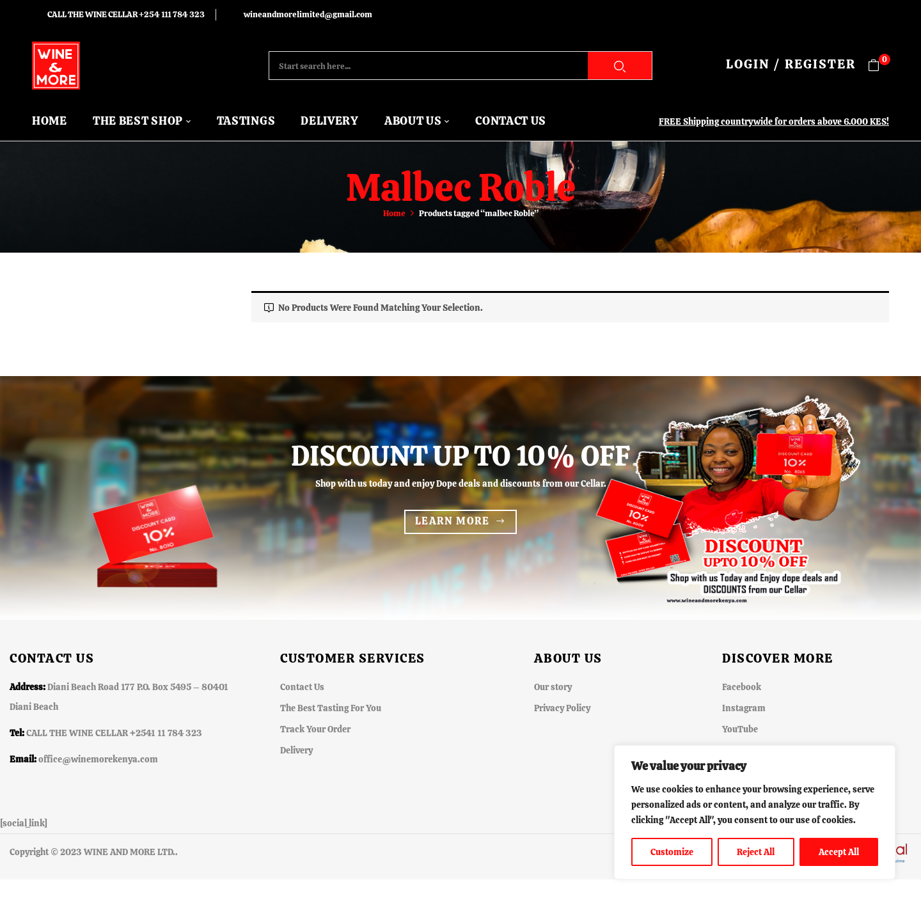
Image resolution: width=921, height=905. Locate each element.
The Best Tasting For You (330, 708)
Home (394, 213)
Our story (553, 687)
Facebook (741, 687)
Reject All (756, 852)
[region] (754, 812)
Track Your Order (315, 729)
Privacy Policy (562, 708)
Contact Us (302, 687)
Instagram (744, 708)
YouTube (740, 729)
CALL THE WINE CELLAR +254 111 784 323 (126, 14)
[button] (878, 65)
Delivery (296, 750)
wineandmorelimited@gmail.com (308, 14)
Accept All (839, 852)
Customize (671, 852)
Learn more (452, 521)
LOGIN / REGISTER (791, 64)
